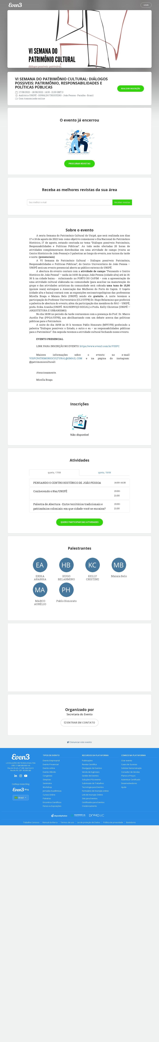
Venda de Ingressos (90, 772)
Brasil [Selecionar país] (21, 797)
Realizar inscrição (130, 88)
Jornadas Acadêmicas (52, 791)
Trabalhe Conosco (31, 822)
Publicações (87, 760)
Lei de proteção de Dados (88, 822)
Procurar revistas (79, 163)
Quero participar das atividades (80, 522)
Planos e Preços (128, 775)
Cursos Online (49, 795)
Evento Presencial (51, 764)
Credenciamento (89, 806)
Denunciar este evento (79, 742)
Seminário (47, 783)
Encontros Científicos (52, 802)
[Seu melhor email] (69, 202)
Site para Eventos (89, 798)
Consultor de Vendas (130, 772)
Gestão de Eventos (90, 775)
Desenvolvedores (129, 783)
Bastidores (131, 822)
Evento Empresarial (51, 760)
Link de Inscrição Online (92, 795)
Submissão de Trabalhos (93, 783)
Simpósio (47, 779)
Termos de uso (67, 822)
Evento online (49, 768)
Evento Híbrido (49, 772)
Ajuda (123, 787)
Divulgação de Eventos (92, 768)
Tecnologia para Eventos (93, 787)
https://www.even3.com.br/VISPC (99, 346)
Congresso (47, 775)
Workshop (47, 787)
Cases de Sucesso (129, 764)
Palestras (47, 798)
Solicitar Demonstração (131, 768)
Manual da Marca (50, 822)
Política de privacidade (113, 822)
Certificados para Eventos (93, 802)
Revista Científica (89, 764)
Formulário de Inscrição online (95, 791)
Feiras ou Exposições (52, 806)
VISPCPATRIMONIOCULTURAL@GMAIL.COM (55, 358)
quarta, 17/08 (54, 472)
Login (146, 5)
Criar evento (126, 760)
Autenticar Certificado (130, 779)
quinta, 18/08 (104, 472)
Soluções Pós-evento (91, 779)
